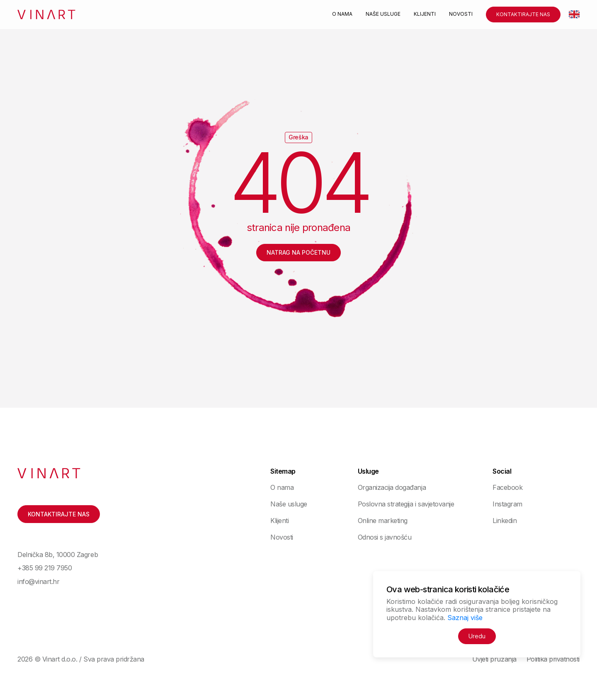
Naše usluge (383, 14)
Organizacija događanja (392, 487)
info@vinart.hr (38, 581)
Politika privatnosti (553, 659)
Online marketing (383, 520)
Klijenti (425, 14)
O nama (342, 14)
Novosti (461, 14)
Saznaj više (465, 617)
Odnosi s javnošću (385, 537)
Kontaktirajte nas (523, 14)
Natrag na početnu (298, 252)
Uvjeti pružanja (494, 659)
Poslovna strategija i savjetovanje (406, 504)
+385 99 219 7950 (44, 568)
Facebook (507, 487)
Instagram (507, 504)
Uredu (476, 636)
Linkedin (505, 520)
